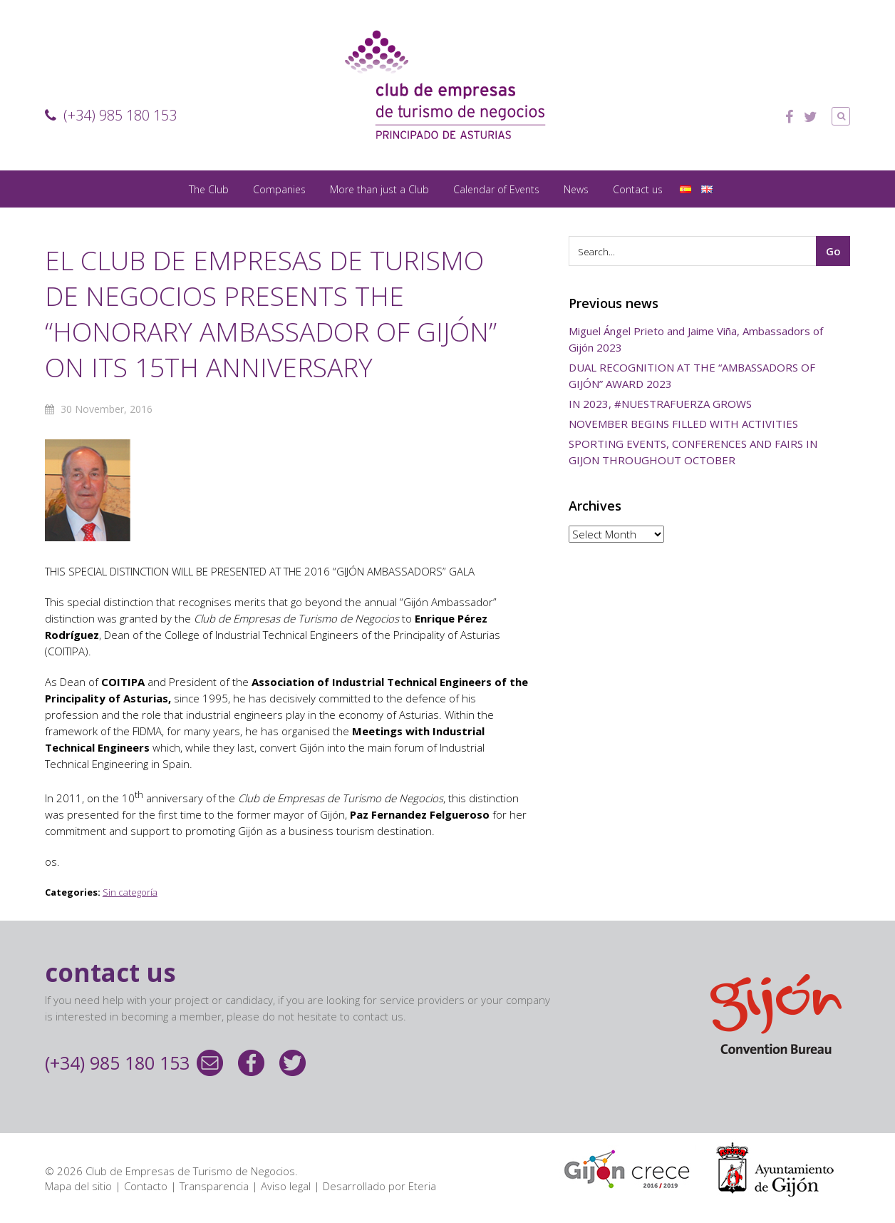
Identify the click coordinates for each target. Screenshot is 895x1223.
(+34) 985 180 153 (111, 115)
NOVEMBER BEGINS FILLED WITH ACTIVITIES (683, 423)
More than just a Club (379, 189)
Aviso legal (286, 1186)
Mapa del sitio (78, 1186)
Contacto (145, 1186)
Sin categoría (130, 892)
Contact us (638, 189)
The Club (209, 189)
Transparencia (214, 1186)
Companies (279, 189)
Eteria (422, 1186)
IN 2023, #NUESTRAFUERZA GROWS (660, 403)
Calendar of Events (496, 189)
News (576, 189)
